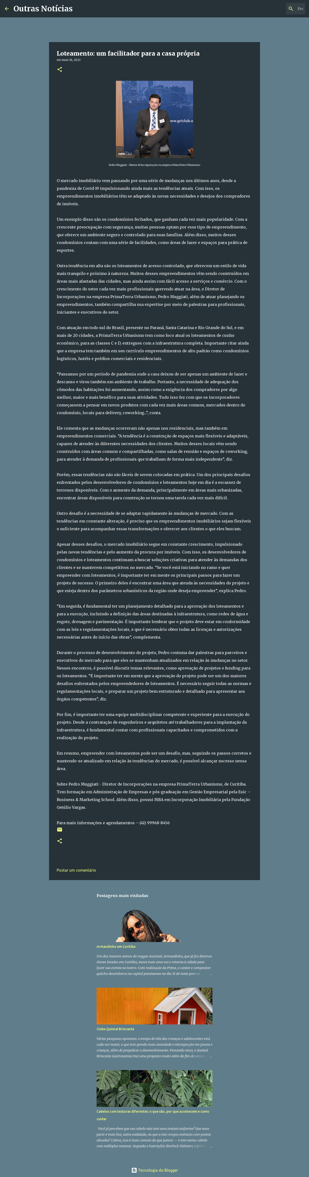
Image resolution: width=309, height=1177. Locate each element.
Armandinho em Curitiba (116, 947)
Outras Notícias (43, 9)
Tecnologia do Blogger (154, 1170)
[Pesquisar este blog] (279, 9)
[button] (60, 69)
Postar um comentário (76, 870)
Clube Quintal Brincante (115, 1029)
